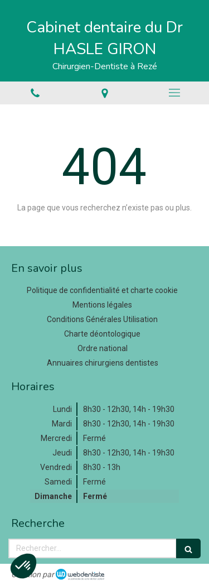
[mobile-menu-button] (174, 92)
